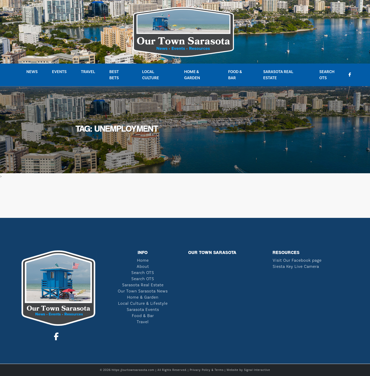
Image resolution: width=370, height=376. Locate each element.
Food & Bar (235, 74)
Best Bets (114, 74)
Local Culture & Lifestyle (143, 303)
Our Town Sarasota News (143, 291)
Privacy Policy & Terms (207, 370)
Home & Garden (192, 74)
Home (143, 260)
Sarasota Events (143, 309)
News (32, 71)
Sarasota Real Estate (278, 74)
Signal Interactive (257, 370)
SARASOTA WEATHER (185, 198)
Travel (88, 71)
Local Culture (150, 74)
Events (59, 71)
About (143, 266)
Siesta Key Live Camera (296, 266)
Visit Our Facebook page (297, 260)
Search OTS (326, 74)
